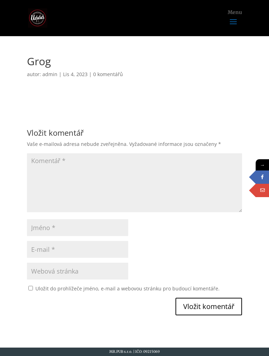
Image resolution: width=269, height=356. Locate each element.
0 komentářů (108, 74)
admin (49, 74)
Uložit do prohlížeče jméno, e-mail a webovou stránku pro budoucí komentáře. (127, 288)
